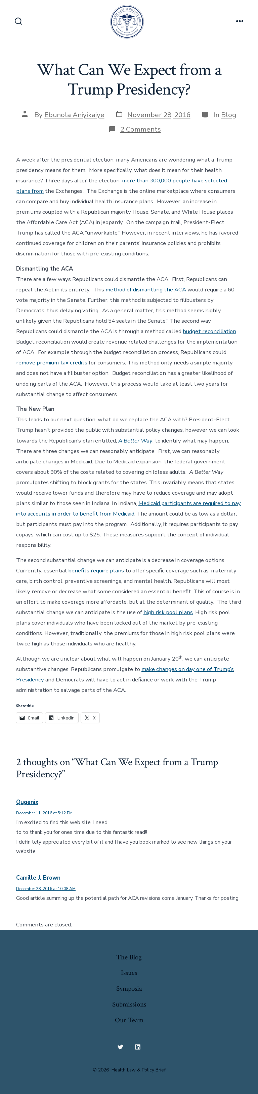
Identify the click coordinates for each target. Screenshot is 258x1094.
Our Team (129, 1020)
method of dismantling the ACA (145, 289)
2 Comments (140, 129)
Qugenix (27, 802)
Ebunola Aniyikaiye (74, 114)
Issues (129, 972)
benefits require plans (96, 570)
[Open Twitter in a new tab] (120, 1047)
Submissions (129, 1004)
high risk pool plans (168, 612)
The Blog (129, 957)
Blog (228, 114)
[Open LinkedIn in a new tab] (138, 1047)
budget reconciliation (209, 331)
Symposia (129, 988)
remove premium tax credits (51, 362)
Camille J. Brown (38, 878)
